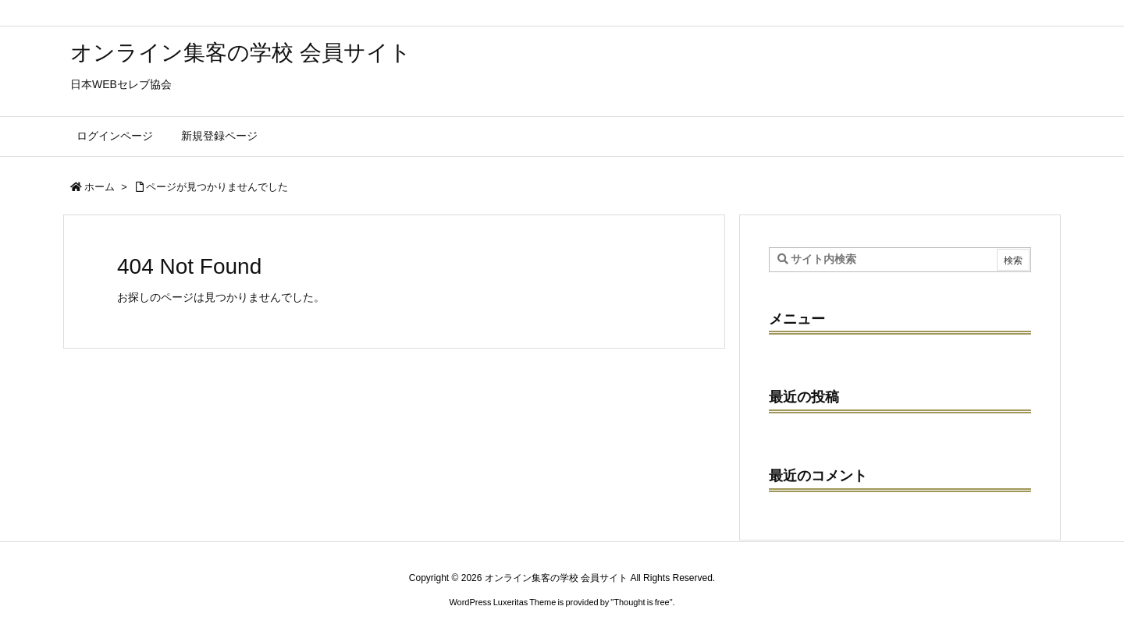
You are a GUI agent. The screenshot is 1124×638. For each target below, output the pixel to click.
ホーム (99, 187)
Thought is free (641, 602)
